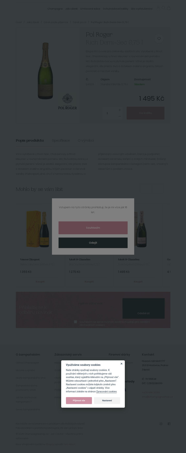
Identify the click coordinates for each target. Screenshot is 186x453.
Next (158, 188)
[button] (163, 8)
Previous (146, 188)
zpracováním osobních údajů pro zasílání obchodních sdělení (114, 323)
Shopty (50, 444)
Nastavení (107, 400)
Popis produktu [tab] (30, 140)
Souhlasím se (114, 323)
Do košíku (145, 113)
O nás (57, 370)
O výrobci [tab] (86, 140)
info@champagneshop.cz (157, 396)
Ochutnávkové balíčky (115, 8)
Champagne (55, 8)
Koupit (40, 282)
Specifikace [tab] (61, 140)
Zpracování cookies (106, 391)
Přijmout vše (79, 400)
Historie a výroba (25, 370)
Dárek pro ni (79, 22)
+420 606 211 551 (151, 392)
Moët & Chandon (79, 259)
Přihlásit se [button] (158, 7)
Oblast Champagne (27, 362)
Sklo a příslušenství (141, 8)
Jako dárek (71, 8)
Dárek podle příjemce (56, 22)
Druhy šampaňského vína (30, 377)
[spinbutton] (112, 113)
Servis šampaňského (28, 409)
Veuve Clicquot (30, 259)
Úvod (19, 22)
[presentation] (144, 303)
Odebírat (143, 313)
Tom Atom (69, 444)
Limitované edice (90, 8)
